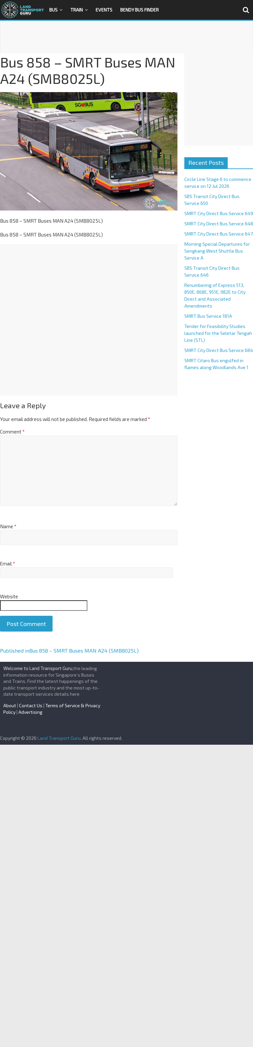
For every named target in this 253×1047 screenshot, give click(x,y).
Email (7, 563)
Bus (53, 9)
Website (9, 596)
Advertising (30, 712)
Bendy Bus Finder (139, 9)
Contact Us (30, 705)
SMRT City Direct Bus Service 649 (218, 213)
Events (104, 9)
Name (8, 526)
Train (76, 9)
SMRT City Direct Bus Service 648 (218, 223)
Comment (12, 432)
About (9, 705)
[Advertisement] (126, 37)
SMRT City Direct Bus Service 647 (218, 234)
